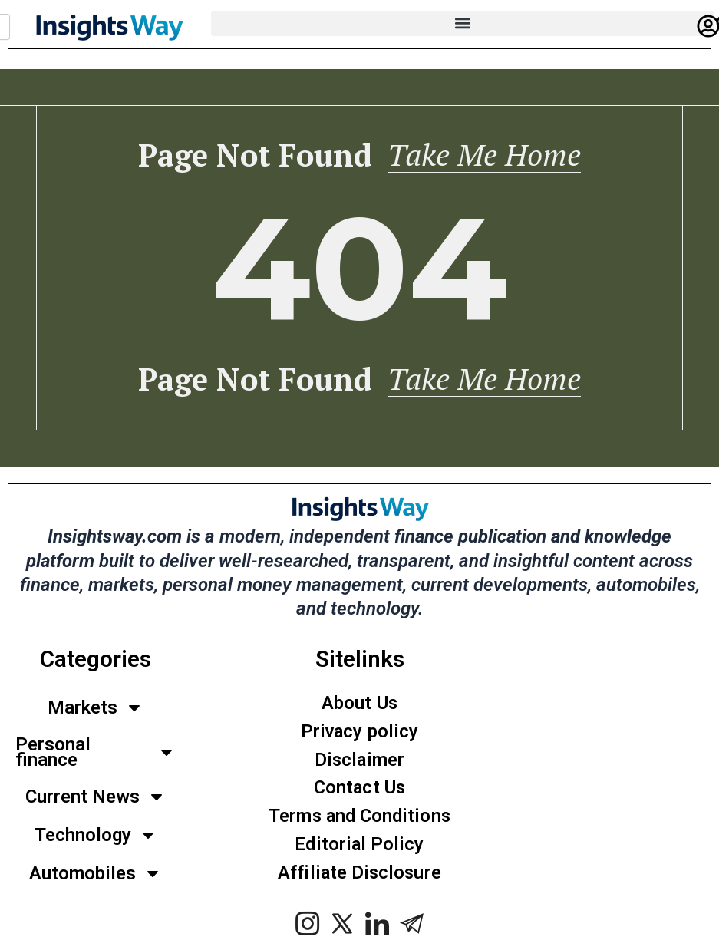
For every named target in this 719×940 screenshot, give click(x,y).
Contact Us (360, 790)
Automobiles (95, 875)
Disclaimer (360, 762)
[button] (463, 23)
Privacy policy (360, 733)
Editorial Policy (359, 847)
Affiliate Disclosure (360, 875)
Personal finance (95, 754)
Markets (95, 710)
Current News (95, 799)
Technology (96, 837)
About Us (359, 705)
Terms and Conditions (360, 819)
